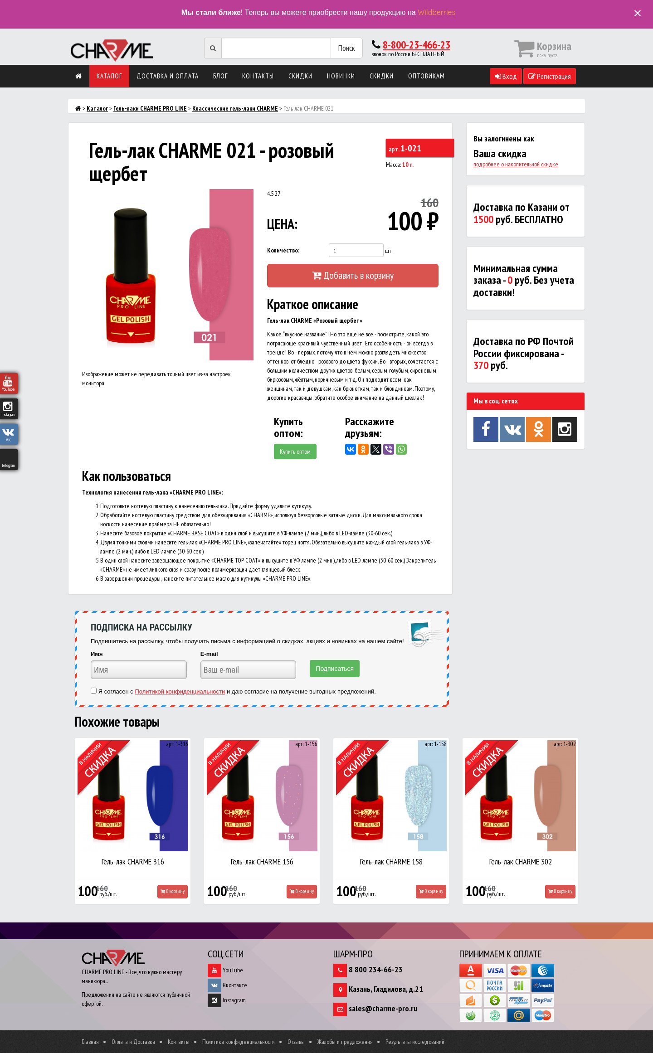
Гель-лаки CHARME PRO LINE (150, 108)
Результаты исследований (414, 1042)
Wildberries (436, 12)
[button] (245, 197)
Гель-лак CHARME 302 (520, 861)
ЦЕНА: (282, 224)
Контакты (258, 76)
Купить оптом (295, 451)
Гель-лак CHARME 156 (262, 861)
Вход (506, 76)
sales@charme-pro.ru (383, 1008)
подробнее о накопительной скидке (515, 164)
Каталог (109, 76)
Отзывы (296, 1042)
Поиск (346, 48)
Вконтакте (227, 985)
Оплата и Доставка (133, 1042)
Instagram (227, 1000)
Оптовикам (426, 76)
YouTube (225, 970)
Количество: (283, 250)
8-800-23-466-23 (416, 45)
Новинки (341, 76)
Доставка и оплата (167, 76)
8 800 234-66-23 (376, 969)
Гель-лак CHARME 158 (391, 861)
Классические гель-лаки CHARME (235, 108)
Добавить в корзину (353, 275)
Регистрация (549, 76)
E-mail (209, 653)
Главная (90, 1042)
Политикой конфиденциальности (180, 691)
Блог (220, 76)
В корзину (173, 891)
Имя (97, 653)
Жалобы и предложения (345, 1042)
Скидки (300, 76)
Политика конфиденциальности (238, 1042)
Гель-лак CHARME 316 (133, 861)
